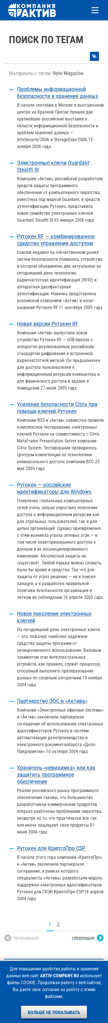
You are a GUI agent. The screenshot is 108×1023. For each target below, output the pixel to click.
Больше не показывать (54, 1012)
